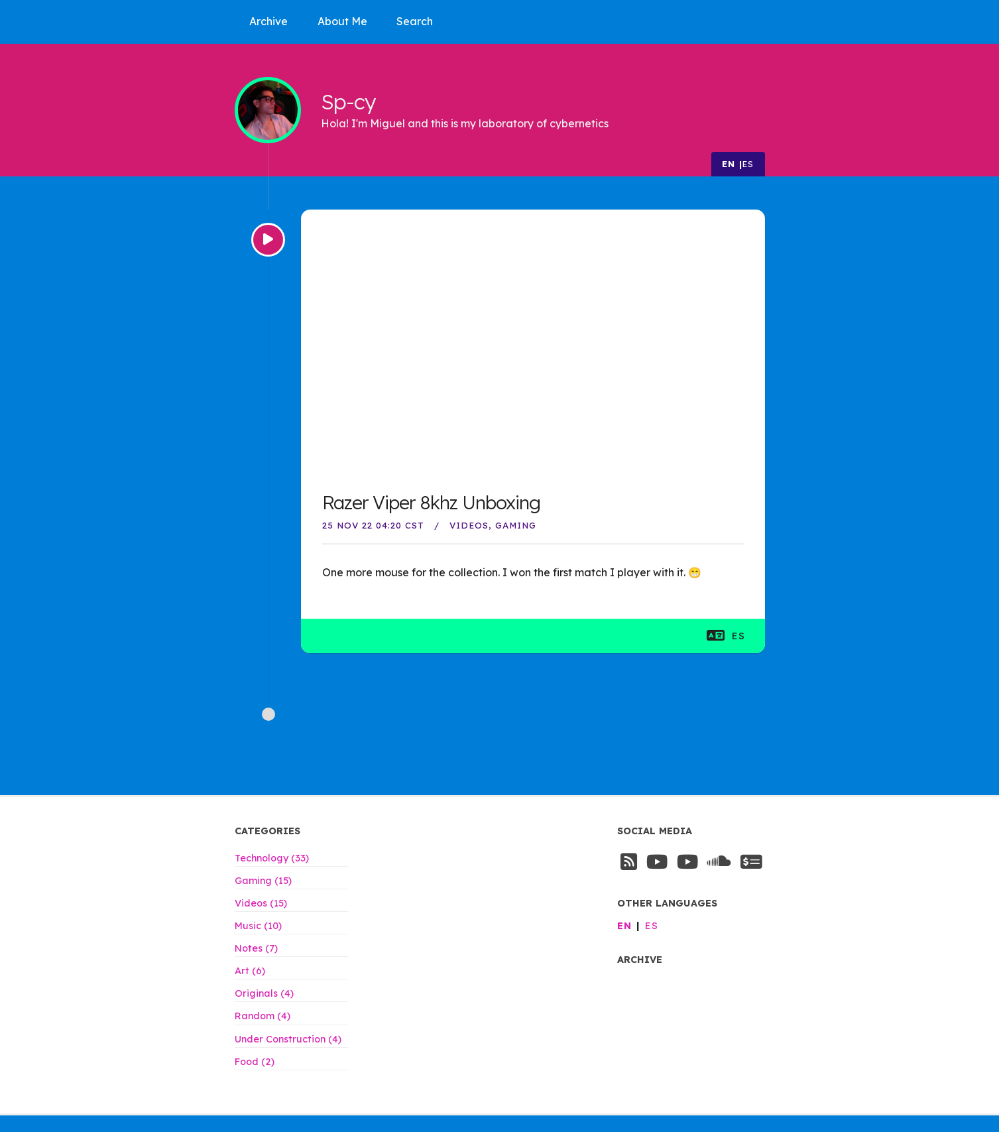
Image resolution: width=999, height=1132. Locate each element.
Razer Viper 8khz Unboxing (431, 502)
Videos (469, 525)
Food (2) (254, 1062)
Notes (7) (256, 948)
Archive (268, 21)
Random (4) (262, 1016)
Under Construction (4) (288, 1039)
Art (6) (250, 971)
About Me (342, 21)
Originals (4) (264, 993)
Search (414, 21)
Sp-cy (348, 101)
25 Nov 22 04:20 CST (373, 525)
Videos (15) (261, 903)
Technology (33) (272, 858)
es (748, 163)
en (729, 163)
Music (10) (258, 926)
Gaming (515, 525)
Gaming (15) (263, 881)
